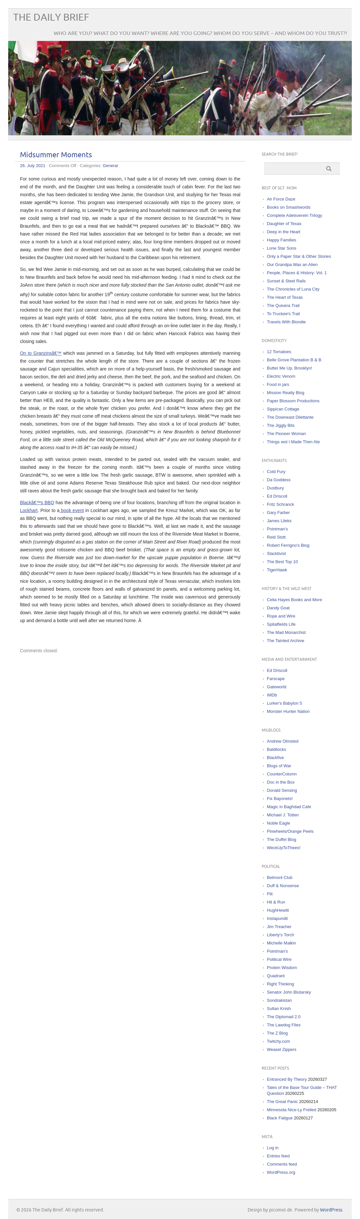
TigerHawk (277, 569)
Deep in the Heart (283, 231)
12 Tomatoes (279, 351)
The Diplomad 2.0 (284, 1016)
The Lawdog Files (284, 1024)
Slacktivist (276, 553)
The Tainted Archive (285, 640)
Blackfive (275, 757)
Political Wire (279, 959)
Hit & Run (276, 902)
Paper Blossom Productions (293, 400)
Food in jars (278, 384)
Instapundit (277, 918)
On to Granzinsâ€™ (41, 353)
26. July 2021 (32, 165)
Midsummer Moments (56, 155)
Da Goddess (279, 479)
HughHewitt (278, 910)
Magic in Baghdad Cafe (289, 806)
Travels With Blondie (286, 321)
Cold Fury (276, 471)
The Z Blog (277, 1033)
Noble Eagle (278, 823)
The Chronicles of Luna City (293, 289)
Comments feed (282, 1164)
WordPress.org (281, 1172)
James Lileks (279, 520)
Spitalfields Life (281, 624)
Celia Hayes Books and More (294, 599)
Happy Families (281, 240)
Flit (270, 893)
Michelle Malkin (281, 943)
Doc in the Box (281, 782)
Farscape (276, 678)
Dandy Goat (278, 607)
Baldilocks (276, 749)
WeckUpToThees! (283, 847)
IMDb (272, 695)
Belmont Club (280, 877)
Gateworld (276, 686)
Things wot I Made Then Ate (293, 441)
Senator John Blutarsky (289, 992)
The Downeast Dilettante (290, 417)
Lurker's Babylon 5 (284, 703)
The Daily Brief (51, 17)
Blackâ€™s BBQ (37, 502)
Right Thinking (280, 983)
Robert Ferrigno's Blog (288, 545)
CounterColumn (282, 773)
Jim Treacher (279, 926)
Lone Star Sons (281, 248)
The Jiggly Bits (281, 425)
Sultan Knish (279, 1008)
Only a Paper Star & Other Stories (299, 256)
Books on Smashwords (289, 207)
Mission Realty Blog (285, 392)
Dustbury (275, 488)
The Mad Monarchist (286, 632)
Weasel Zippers (281, 1049)
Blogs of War (279, 765)
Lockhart (29, 510)
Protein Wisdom (282, 967)
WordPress (331, 1210)
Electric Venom (281, 376)
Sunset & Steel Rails (286, 280)
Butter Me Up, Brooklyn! (289, 368)
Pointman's (277, 528)
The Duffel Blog (281, 839)
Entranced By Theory (287, 1079)
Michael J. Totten (283, 814)
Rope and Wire (281, 616)
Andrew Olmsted (282, 741)
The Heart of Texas (285, 297)
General (110, 165)
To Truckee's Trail (283, 313)
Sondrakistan (279, 1000)
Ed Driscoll (277, 496)
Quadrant (276, 975)
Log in (272, 1147)
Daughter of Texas (284, 223)
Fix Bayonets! (280, 798)
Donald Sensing (282, 790)
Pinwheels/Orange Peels (290, 831)
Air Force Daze (281, 199)
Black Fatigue (280, 1117)
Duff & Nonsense (283, 885)
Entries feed (278, 1155)
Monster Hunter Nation (288, 711)
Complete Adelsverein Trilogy (294, 215)
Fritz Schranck (280, 504)
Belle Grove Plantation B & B (294, 359)
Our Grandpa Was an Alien (292, 264)
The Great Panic (282, 1101)
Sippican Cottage (283, 409)
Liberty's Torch (280, 934)
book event (72, 510)
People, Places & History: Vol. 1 (297, 272)
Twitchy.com (278, 1041)
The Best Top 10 (282, 561)
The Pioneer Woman (286, 433)
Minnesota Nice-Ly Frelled (291, 1109)
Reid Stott (276, 537)
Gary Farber (278, 512)
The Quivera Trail (283, 305)
